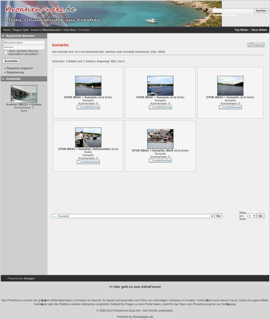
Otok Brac (70, 29)
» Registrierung (14, 72)
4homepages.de (143, 316)
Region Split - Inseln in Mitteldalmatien (37, 29)
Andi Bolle (105, 97)
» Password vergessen (18, 68)
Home (7, 29)
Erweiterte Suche (224, 14)
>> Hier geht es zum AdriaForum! (135, 287)
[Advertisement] (147, 13)
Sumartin (88, 100)
